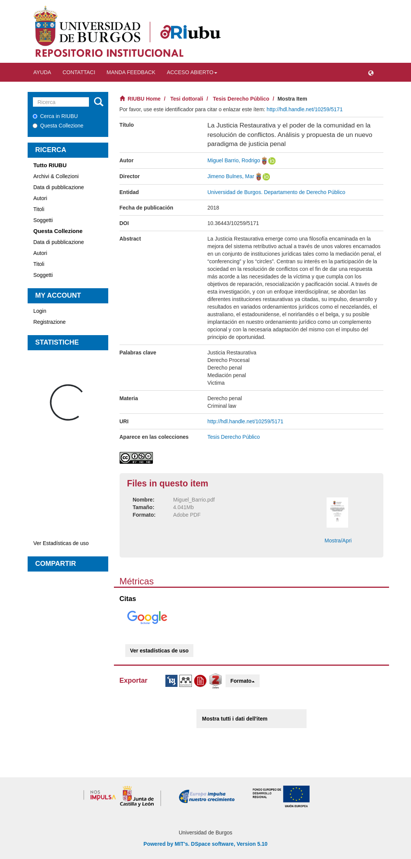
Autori (40, 198)
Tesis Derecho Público (241, 99)
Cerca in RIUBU (55, 116)
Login (39, 311)
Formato (242, 681)
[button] (371, 72)
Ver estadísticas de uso (159, 651)
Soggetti (43, 220)
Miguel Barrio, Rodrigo (233, 160)
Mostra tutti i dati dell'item (235, 719)
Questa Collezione (58, 126)
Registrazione (49, 322)
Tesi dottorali (186, 99)
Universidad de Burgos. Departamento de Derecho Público (276, 192)
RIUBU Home (144, 99)
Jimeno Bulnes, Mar (230, 176)
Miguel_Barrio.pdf (194, 500)
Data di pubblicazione (58, 187)
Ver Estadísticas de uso (61, 543)
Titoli (38, 209)
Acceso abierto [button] (192, 72)
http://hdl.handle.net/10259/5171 (305, 109)
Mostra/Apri (338, 540)
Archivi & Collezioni (56, 176)
